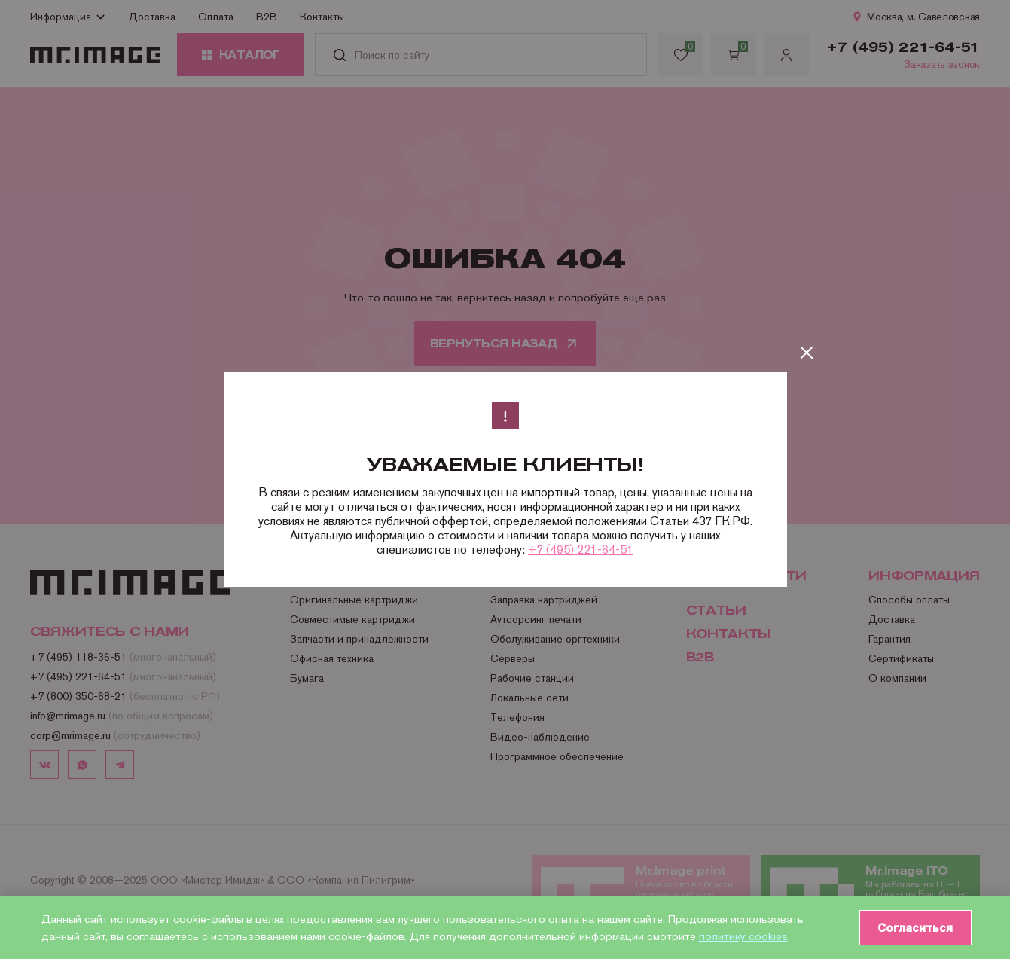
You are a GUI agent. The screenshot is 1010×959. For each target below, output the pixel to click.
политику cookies (743, 936)
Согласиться (912, 927)
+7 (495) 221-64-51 (580, 549)
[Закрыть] (806, 352)
